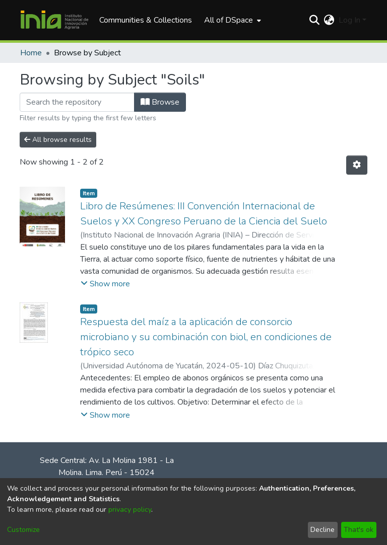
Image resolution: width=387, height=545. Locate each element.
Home (31, 52)
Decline (322, 529)
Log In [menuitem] (349, 20)
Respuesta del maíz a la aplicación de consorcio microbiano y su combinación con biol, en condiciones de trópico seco (206, 337)
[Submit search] (314, 20)
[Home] (54, 20)
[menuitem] (231, 20)
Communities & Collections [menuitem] (145, 20)
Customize (23, 529)
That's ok (358, 529)
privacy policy (129, 509)
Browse (160, 102)
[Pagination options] (356, 165)
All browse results (58, 139)
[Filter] (77, 102)
